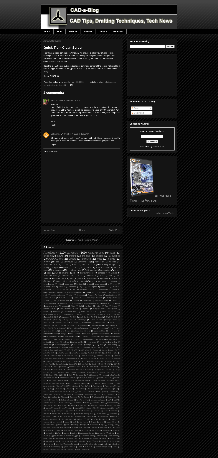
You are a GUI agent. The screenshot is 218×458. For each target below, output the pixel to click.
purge (95, 309)
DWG (108, 317)
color (89, 331)
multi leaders (95, 430)
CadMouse (116, 358)
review (46, 261)
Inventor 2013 (91, 378)
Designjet (47, 320)
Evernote (63, 367)
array (95, 328)
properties (85, 309)
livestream (103, 427)
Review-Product (87, 273)
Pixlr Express (97, 386)
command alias (52, 306)
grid (76, 336)
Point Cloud (60, 389)
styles (82, 287)
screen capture (115, 441)
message (58, 430)
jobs (102, 336)
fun (57, 273)
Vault (45, 403)
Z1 (56, 405)
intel (116, 425)
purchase (55, 342)
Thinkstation (83, 325)
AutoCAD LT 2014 (94, 353)
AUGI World (85, 350)
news (60, 256)
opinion (66, 433)
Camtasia (49, 361)
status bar (51, 85)
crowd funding (68, 416)
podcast (70, 436)
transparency (100, 447)
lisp (61, 309)
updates (69, 281)
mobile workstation (58, 295)
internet (46, 427)
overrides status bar (87, 433)
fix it (101, 422)
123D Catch (73, 347)
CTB (108, 358)
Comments (138, 113)
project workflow (71, 438)
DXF (115, 317)
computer (47, 334)
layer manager (84, 427)
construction (47, 416)
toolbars (59, 85)
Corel (76, 361)
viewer (46, 347)
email (52, 284)
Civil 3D (99, 298)
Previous (70, 389)
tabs (80, 447)
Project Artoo (80, 389)
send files (59, 444)
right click (82, 441)
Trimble (46, 400)
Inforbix (104, 375)
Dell (116, 361)
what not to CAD (89, 312)
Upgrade (114, 281)
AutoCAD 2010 (88, 264)
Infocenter (94, 375)
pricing (46, 342)
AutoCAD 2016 (48, 353)
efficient (108, 82)
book (118, 303)
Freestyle (83, 320)
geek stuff (68, 336)
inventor (65, 273)
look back (58, 339)
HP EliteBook (113, 372)
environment (57, 422)
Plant (118, 386)
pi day (115, 284)
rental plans (91, 342)
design (63, 334)
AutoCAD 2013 (50, 264)
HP (74, 273)
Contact (103, 31)
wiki (77, 449)
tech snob (88, 447)
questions (83, 438)
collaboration (78, 331)
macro (118, 427)
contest (65, 306)
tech (102, 287)
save (89, 441)
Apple (100, 295)
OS (92, 383)
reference (116, 278)
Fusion (46, 300)
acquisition (93, 405)
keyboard (80, 284)
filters (73, 306)
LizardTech (47, 383)
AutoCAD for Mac (62, 289)
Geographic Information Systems (79, 369)
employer (114, 419)
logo (111, 427)
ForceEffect (93, 367)
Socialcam (47, 394)
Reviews (88, 31)
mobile (111, 258)
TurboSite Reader (67, 400)
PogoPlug (49, 389)
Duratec (94, 364)
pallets (76, 339)
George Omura (111, 320)
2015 (113, 347)
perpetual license (59, 436)
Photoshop (74, 386)
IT (87, 375)
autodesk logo (48, 411)
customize (80, 416)
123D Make (97, 347)
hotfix (65, 267)
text (102, 264)
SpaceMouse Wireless (92, 394)
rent (118, 438)
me (75, 264)
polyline (84, 436)
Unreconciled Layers (98, 400)
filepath (93, 422)
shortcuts (103, 342)
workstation (58, 270)
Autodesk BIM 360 (103, 356)
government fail (48, 425)
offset (59, 433)
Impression (99, 262)
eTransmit (116, 334)
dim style (86, 334)
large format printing (100, 292)
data (45, 284)
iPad (106, 306)
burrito (78, 411)
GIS (54, 300)
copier (57, 416)
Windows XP (47, 405)
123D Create (85, 347)
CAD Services (85, 317)
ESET (109, 364)
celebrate (97, 411)
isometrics (65, 427)
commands (113, 331)
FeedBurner (158, 146)
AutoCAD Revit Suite (69, 356)
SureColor (54, 397)
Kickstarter (63, 380)
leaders (114, 292)
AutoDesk (50, 252)
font (116, 422)
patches (111, 433)
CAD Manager (91, 270)
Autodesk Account (87, 356)
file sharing (84, 422)
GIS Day (46, 369)
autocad (72, 252)
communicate (101, 414)
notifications (50, 433)
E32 (102, 364)
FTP (84, 367)
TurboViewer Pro (82, 400)
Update (72, 258)
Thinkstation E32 (98, 397)
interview (94, 336)
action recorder (57, 292)
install (109, 425)
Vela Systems (65, 403)
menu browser (72, 309)
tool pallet (78, 345)
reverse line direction (68, 441)
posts (101, 339)
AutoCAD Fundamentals (83, 298)
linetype (94, 427)
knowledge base (113, 336)
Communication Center (63, 361)
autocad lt (102, 273)
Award (84, 358)
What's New (74, 328)
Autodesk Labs (74, 270)
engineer (46, 422)
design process (102, 416)
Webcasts (118, 31)
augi (112, 253)
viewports (55, 449)
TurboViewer (102, 281)
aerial (109, 405)
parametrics (101, 433)
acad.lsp (72, 405)
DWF (115, 298)
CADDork (92, 358)
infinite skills (92, 278)
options (74, 433)
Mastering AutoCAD (87, 289)
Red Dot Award (48, 391)
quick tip (86, 258)
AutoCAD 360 (64, 298)
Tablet (72, 325)
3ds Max (80, 314)
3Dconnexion (84, 262)
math (45, 295)
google (80, 278)
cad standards (59, 278)
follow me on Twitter (165, 213)
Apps (56, 267)
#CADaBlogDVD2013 (51, 314)
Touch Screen (112, 397)
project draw (47, 438)
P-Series (59, 386)
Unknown (55, 134)
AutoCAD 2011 (102, 267)
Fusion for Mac (96, 320)
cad (57, 262)
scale (96, 441)
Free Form (103, 367)
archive (56, 408)
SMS (105, 391)
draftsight (80, 419)
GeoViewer (58, 369)
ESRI (115, 364)
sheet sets (81, 295)
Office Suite (107, 383)
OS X (98, 383)
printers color (113, 436)
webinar (55, 347)
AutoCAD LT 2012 (78, 353)
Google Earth (64, 372)
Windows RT (66, 303)
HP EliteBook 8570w (50, 375)
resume (55, 441)
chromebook (67, 414)
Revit (72, 391)
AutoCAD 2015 (49, 298)
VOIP (116, 400)
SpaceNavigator (108, 394)
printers (104, 278)
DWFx (83, 361)
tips (74, 267)
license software (49, 309)
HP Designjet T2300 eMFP (96, 372)
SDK (98, 391)
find (80, 306)
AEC (75, 350)
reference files (78, 342)
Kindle (72, 380)
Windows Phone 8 (50, 303)
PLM (66, 386)
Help (70, 375)
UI (65, 85)
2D (108, 287)
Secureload (114, 391)
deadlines (90, 416)
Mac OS (46, 322)
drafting (100, 82)
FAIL (63, 320)
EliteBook (46, 367)
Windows (85, 328)
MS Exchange (59, 383)
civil (56, 331)
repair (48, 441)
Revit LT (113, 322)
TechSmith (74, 397)
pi (108, 284)
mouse (68, 339)
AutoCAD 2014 (50, 275)
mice (65, 430)
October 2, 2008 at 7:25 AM (68, 100)
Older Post (114, 230)
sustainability (55, 447)
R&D (116, 389)
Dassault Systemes (95, 361)
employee (104, 419)
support (59, 281)
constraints (113, 414)
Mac (74, 289)
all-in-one (117, 405)
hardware (88, 306)
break (71, 411)
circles (48, 331)
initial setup (94, 425)
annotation (106, 270)
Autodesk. (65, 317)
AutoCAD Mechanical (51, 356)
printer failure (101, 436)
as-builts (103, 328)
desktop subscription (50, 419)
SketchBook (103, 289)
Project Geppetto (93, 389)
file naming (50, 336)
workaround (81, 281)
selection (61, 287)
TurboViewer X (111, 325)
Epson (55, 367)
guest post (69, 284)
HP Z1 (63, 375)
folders (109, 422)
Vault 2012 (53, 403)
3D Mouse (68, 262)
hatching (75, 425)
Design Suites (61, 364)
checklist (114, 411)
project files (59, 438)
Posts (135, 108)
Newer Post (49, 230)
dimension (71, 292)
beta (111, 328)
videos (114, 273)
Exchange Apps (74, 367)
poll (77, 436)
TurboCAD (116, 289)
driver (80, 292)
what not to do (109, 312)
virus (63, 449)
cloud (49, 273)
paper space (100, 284)
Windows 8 (91, 275)
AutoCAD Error (63, 353)
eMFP (89, 419)
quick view (105, 309)
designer (114, 416)
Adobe (104, 350)
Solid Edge (67, 394)
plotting (92, 339)
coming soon (88, 414)
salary (71, 295)
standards (72, 287)
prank (92, 436)
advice (101, 405)
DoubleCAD (84, 364)
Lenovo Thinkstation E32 (109, 380)
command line (99, 331)
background (61, 411)
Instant (80, 378)
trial (109, 447)
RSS (92, 281)
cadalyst (65, 264)
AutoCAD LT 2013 (93, 314)
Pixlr (88, 386)
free (59, 336)
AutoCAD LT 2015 (110, 353)
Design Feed (48, 364)
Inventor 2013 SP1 (105, 378)
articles (99, 256)
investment (55, 427)
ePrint (96, 419)
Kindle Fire (64, 300)
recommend (94, 438)
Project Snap (106, 389)
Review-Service (62, 391)
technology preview (63, 345)
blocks (117, 270)
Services (73, 31)
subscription (92, 287)
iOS (102, 275)
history (98, 306)
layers (89, 284)
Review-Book (100, 322)
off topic (112, 264)
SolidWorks (78, 394)
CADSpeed (98, 317)
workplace (85, 449)
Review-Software (101, 300)
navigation (106, 430)
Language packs (83, 380)
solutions (92, 444)
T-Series (64, 397)
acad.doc (63, 405)
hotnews (84, 336)
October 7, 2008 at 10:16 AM (76, 134)
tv (95, 345)
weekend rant (70, 312)
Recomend (86, 322)
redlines (66, 342)
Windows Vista (112, 403)
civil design (65, 331)
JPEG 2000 (52, 380)
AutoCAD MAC (52, 317)
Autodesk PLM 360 (57, 358)
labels (74, 427)
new (110, 275)
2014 (106, 347)
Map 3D (70, 383)
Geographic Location (103, 369)
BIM (74, 317)
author (70, 408)
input (103, 425)
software (83, 444)
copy (56, 334)
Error (56, 320)
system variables (70, 447)
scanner (104, 441)
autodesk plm (107, 303)
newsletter (116, 430)
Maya (78, 383)
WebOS (87, 403)
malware (49, 430)
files (71, 278)
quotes (46, 287)
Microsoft (87, 300)
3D (82, 267)
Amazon (91, 295)
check (106, 411)
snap (75, 444)
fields (60, 284)
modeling (85, 430)
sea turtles (49, 444)
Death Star (108, 361)
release (103, 438)
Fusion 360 (114, 367)
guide (67, 425)
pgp (84, 339)
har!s (53, 100)
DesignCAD (73, 364)
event (67, 422)
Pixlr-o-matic (109, 386)
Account (96, 350)
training (86, 256)
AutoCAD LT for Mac (112, 314)
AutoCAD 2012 (111, 295)
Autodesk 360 (67, 275)
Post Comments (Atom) (88, 240)
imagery (84, 425)
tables (45, 312)
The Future (85, 397)
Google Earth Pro (77, 372)
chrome (46, 414)
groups (59, 425)
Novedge (74, 322)
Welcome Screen (98, 403)
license (114, 306)
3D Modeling (69, 314)
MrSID (85, 383)
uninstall (46, 449)
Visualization (77, 403)
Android (112, 262)
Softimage (57, 394)
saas (115, 309)
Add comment (51, 151)
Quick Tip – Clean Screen (63, 47)
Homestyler (80, 375)
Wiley (114, 300)
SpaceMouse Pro (50, 325)
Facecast (72, 320)
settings (68, 444)
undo (115, 447)
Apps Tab (113, 350)
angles (48, 408)
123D (64, 347)
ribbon (49, 281)
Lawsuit (94, 380)
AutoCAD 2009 (96, 253)
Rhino (92, 391)
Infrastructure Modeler (67, 378)
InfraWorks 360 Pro (50, 378)
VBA (109, 400)
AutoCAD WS (55, 258)
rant (53, 287)
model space (74, 430)
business (87, 411)
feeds (74, 422)
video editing (112, 345)
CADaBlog (114, 256)
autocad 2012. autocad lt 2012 (86, 408)
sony (99, 444)
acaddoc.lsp (82, 405)
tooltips (88, 345)
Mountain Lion (60, 322)
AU (89, 267)
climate (78, 414)
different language (67, 419)
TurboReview (96, 325)
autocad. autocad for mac (109, 408)
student (106, 444)
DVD (108, 298)
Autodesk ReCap (73, 358)
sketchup (113, 342)
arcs (63, 408)
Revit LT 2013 (82, 391)
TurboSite (54, 400)
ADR (68, 350)
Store (59, 31)
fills (87, 292)
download (97, 334)
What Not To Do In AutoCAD (54, 328)
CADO (101, 358)
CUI (80, 275)
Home (47, 31)
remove (111, 438)
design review (74, 334)
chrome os (56, 414)
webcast (70, 449)
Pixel (82, 386)
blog (118, 328)
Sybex (63, 325)
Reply (53, 125)
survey (46, 267)
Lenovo (76, 300)
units (101, 345)
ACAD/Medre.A (57, 350)
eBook (106, 334)
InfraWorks (113, 375)
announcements (92, 303)
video (99, 258)
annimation (78, 303)
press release (111, 339)
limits (48, 339)
